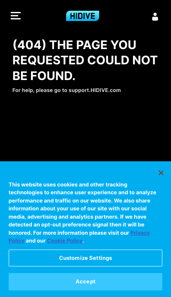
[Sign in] (155, 16)
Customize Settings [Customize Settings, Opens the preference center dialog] (85, 258)
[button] (16, 17)
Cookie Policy (65, 241)
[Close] (161, 173)
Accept (85, 281)
